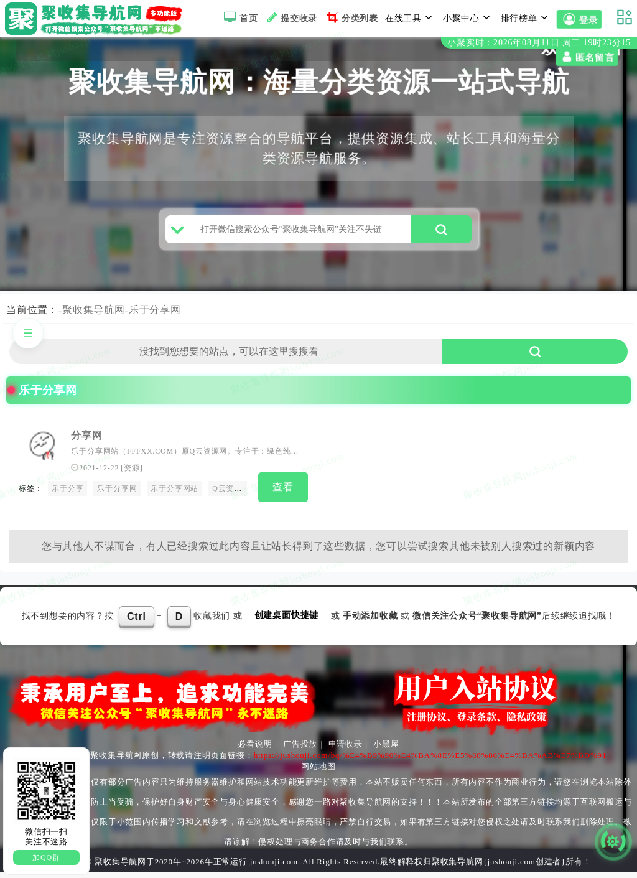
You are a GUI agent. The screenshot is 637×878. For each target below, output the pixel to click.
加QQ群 (46, 857)
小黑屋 (386, 750)
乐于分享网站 (174, 497)
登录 (579, 20)
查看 (283, 495)
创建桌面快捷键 (286, 621)
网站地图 (318, 772)
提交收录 (290, 17)
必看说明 (255, 750)
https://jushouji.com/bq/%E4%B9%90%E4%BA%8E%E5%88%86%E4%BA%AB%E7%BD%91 (430, 761)
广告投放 (300, 750)
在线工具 (410, 17)
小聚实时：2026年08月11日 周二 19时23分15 (539, 42)
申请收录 (345, 750)
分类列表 (351, 17)
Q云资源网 (231, 497)
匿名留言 (31, 57)
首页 (239, 17)
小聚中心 (468, 17)
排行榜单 (526, 17)
